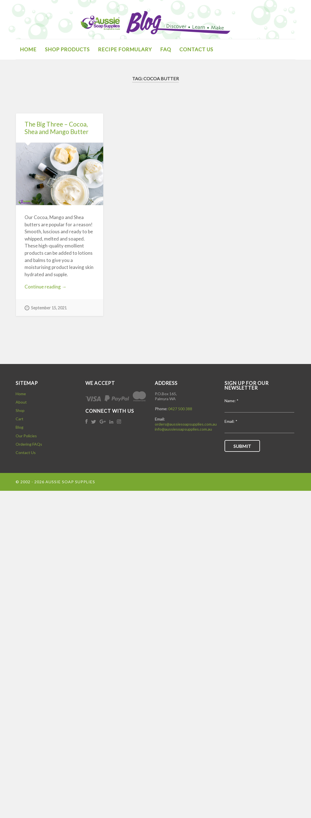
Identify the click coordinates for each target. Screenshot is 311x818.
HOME (28, 49)
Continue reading (51, 286)
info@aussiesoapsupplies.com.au (183, 429)
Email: (231, 421)
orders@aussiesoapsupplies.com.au (186, 424)
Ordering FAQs (29, 444)
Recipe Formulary (125, 49)
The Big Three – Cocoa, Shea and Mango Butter (56, 127)
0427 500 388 (180, 408)
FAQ (165, 49)
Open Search (289, 48)
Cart (19, 418)
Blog (19, 427)
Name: (231, 401)
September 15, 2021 (46, 307)
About (21, 402)
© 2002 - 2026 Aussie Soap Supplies (55, 481)
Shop (20, 410)
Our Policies (26, 435)
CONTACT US (196, 49)
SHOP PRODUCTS (67, 49)
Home (21, 393)
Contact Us (26, 452)
